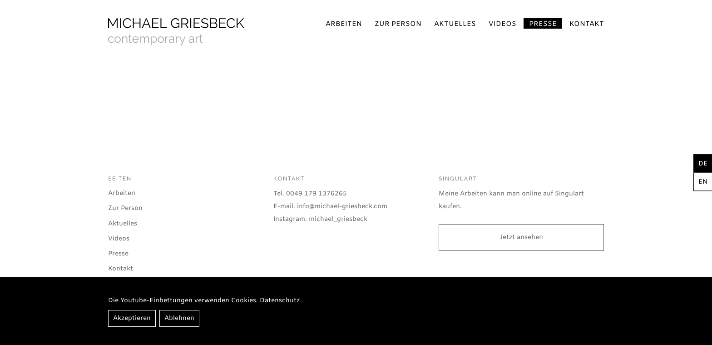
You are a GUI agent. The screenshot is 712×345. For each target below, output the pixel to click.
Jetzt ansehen (521, 237)
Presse (543, 24)
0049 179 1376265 (316, 194)
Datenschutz (280, 300)
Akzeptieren (132, 318)
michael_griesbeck (338, 219)
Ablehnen (179, 318)
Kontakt (586, 24)
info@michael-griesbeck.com (342, 206)
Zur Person (398, 24)
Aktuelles (455, 24)
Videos (502, 24)
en (702, 182)
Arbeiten (344, 24)
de (702, 164)
